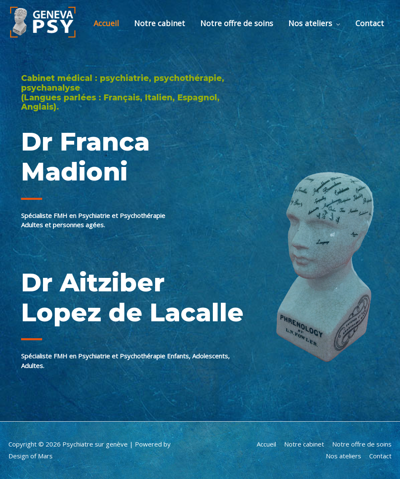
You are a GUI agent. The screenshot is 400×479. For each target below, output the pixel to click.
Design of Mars (30, 456)
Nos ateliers (310, 23)
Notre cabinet (159, 23)
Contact (369, 23)
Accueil (106, 23)
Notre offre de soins (236, 23)
